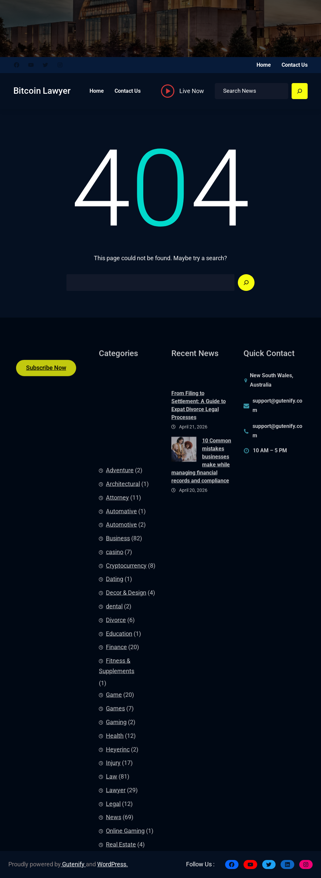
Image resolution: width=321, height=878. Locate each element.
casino (114, 768)
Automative (121, 727)
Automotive (121, 740)
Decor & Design (126, 808)
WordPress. (112, 864)
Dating (114, 795)
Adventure (120, 686)
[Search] (300, 91)
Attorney (117, 713)
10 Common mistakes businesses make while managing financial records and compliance (201, 510)
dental (114, 822)
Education (119, 849)
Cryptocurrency (126, 781)
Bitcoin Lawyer (41, 91)
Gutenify (73, 864)
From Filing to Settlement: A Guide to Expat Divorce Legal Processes (198, 455)
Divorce (116, 836)
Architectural (123, 700)
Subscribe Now (46, 375)
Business (118, 754)
